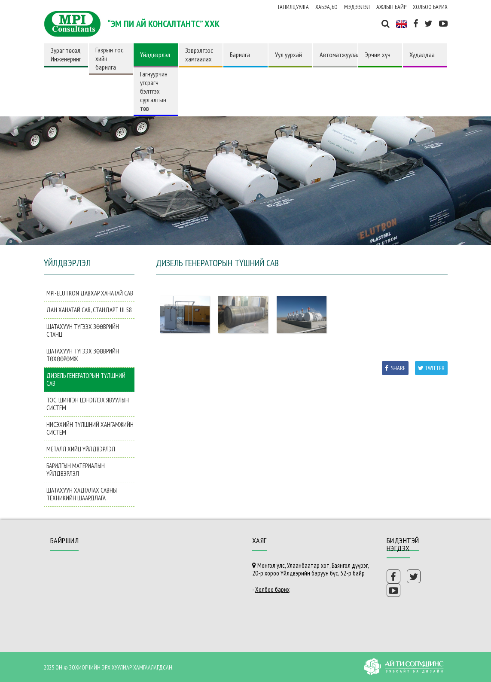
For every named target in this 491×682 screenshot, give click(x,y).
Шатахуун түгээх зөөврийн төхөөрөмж (82, 355)
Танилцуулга (293, 7)
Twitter (431, 368)
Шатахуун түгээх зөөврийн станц (82, 330)
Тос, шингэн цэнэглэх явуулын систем (87, 404)
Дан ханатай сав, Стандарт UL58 (89, 310)
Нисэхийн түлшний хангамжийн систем (90, 428)
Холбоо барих (430, 7)
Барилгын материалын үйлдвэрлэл (75, 470)
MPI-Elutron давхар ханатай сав (89, 293)
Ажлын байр (391, 7)
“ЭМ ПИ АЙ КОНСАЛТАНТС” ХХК (163, 24)
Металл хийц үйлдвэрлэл (80, 449)
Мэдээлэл (357, 7)
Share (395, 368)
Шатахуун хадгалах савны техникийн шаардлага (81, 494)
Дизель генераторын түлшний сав (85, 379)
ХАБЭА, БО (326, 7)
